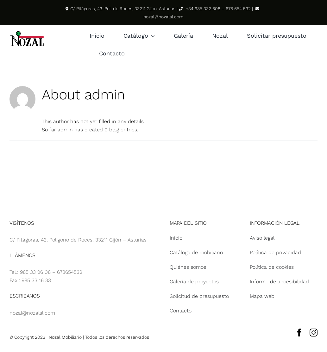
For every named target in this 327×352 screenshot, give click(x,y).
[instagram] (314, 332)
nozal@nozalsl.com (32, 313)
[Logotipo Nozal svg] (26, 32)
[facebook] (299, 332)
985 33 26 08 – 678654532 (51, 272)
